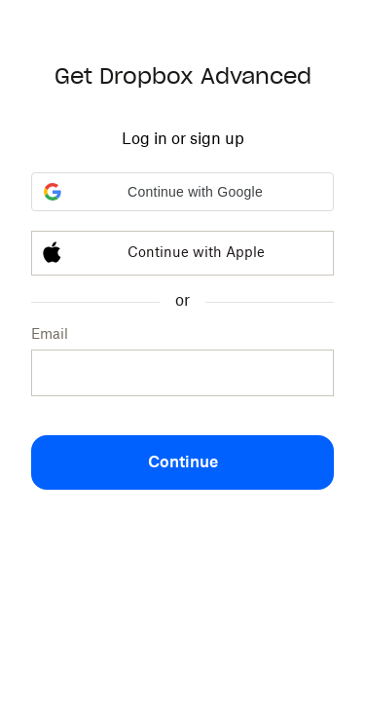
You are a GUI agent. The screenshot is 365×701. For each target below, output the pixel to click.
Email (49, 335)
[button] (182, 191)
